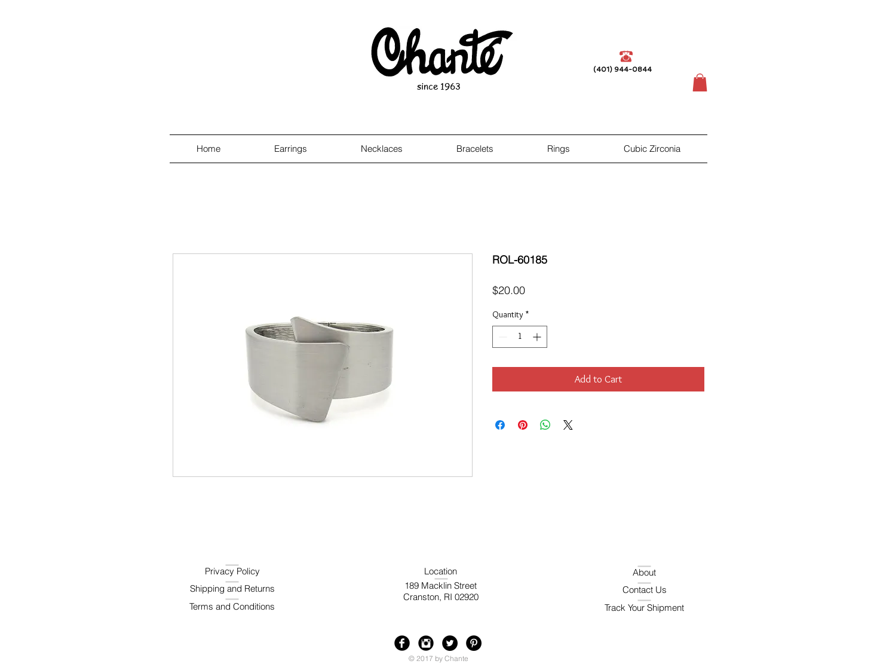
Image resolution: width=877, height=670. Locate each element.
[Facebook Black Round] (402, 643)
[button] (699, 82)
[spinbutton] (520, 336)
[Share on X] (568, 425)
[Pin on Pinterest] (523, 425)
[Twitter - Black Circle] (450, 643)
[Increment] (538, 336)
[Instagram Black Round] (426, 643)
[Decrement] (501, 336)
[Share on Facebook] (500, 425)
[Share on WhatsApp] (545, 425)
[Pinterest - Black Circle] (474, 643)
